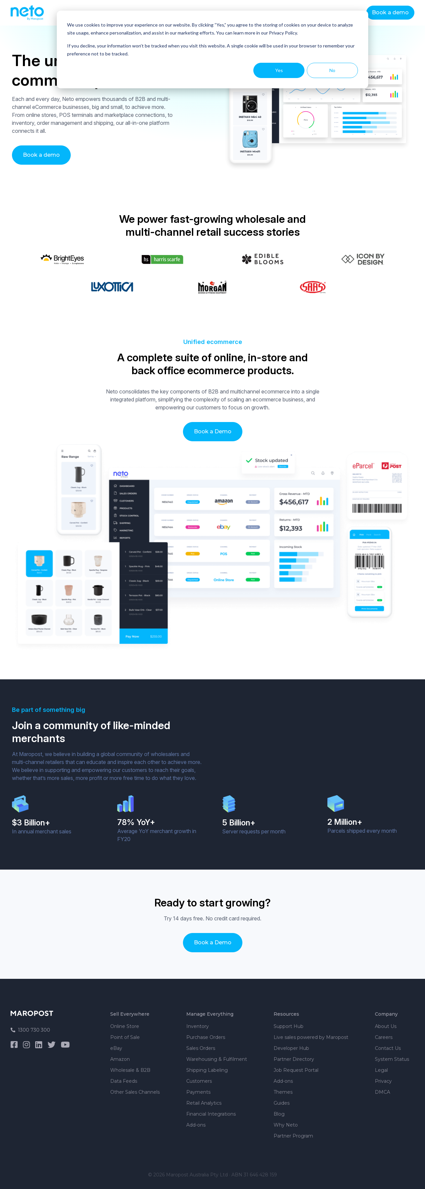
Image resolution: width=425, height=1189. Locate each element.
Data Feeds (123, 1081)
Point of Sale (125, 1037)
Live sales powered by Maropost (311, 1037)
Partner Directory (294, 1059)
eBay (116, 1048)
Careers (383, 1037)
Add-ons (196, 1125)
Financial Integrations (211, 1114)
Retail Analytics (203, 1103)
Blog (279, 1114)
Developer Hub (291, 1048)
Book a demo (390, 12)
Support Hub (288, 1026)
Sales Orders (200, 1048)
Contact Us (388, 1048)
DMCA (382, 1092)
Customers (199, 1081)
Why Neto (286, 1125)
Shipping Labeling (207, 1070)
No (332, 70)
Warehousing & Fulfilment (216, 1059)
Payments (198, 1092)
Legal (381, 1070)
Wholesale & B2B (130, 1070)
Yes (279, 70)
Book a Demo (212, 431)
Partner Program (293, 1136)
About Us (385, 1026)
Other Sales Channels (135, 1092)
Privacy (383, 1081)
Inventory (197, 1026)
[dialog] (212, 49)
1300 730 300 (30, 1030)
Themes (283, 1092)
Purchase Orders (205, 1037)
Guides (282, 1103)
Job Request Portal (296, 1070)
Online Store (124, 1026)
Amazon (120, 1059)
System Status (392, 1059)
